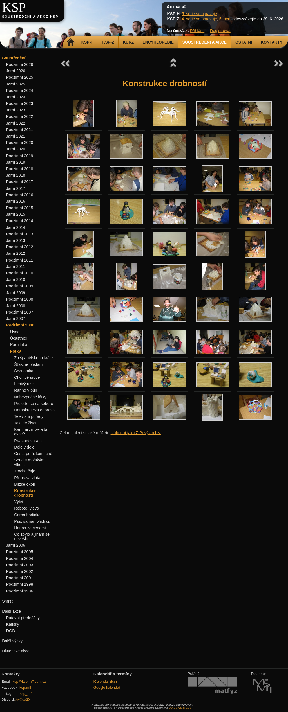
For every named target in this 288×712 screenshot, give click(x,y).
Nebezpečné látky (30, 397)
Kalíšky (12, 624)
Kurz (128, 42)
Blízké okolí (24, 484)
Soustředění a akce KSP (30, 16)
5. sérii (225, 19)
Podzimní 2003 (19, 565)
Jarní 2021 (15, 136)
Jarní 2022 (15, 123)
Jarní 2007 (15, 318)
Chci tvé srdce (27, 377)
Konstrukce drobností (25, 492)
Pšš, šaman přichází (32, 521)
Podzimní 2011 (19, 260)
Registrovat (220, 30)
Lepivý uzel (24, 384)
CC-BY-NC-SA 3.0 (180, 707)
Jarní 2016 (15, 201)
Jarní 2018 (15, 175)
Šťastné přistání (28, 364)
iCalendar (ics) (105, 681)
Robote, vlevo (26, 508)
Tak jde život (25, 423)
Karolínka (18, 345)
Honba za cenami (30, 528)
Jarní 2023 (15, 110)
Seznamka (23, 371)
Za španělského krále (33, 357)
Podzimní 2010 (19, 273)
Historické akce (16, 651)
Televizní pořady (28, 416)
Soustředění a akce (204, 42)
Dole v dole (24, 447)
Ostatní (243, 42)
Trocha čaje (24, 471)
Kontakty (271, 42)
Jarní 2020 (15, 149)
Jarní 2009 (15, 292)
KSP (14, 7)
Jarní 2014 (15, 227)
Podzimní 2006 (20, 325)
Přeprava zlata (27, 478)
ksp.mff (25, 687)
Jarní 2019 (15, 162)
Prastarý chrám (28, 440)
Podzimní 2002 (19, 571)
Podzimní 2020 (19, 142)
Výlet (18, 501)
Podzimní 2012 (19, 247)
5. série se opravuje (199, 14)
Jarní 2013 (15, 240)
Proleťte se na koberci (34, 403)
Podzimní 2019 (19, 156)
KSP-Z (108, 42)
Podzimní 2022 (19, 116)
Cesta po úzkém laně (33, 453)
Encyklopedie (157, 42)
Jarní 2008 (15, 305)
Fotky (15, 351)
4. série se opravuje (199, 19)
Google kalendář (106, 687)
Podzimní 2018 (19, 168)
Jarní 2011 (15, 266)
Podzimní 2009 (19, 286)
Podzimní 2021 (19, 129)
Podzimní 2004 (19, 558)
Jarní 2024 (15, 97)
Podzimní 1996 (19, 591)
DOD (10, 630)
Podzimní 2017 (19, 181)
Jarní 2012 (15, 253)
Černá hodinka (27, 515)
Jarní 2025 (15, 84)
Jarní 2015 (15, 214)
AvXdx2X (22, 699)
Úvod (15, 332)
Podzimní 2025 (19, 77)
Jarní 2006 (15, 545)
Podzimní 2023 (19, 103)
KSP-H (87, 42)
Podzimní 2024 (19, 90)
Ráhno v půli (25, 390)
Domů (71, 42)
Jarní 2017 (15, 188)
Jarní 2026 (15, 71)
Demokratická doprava (34, 410)
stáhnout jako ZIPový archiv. (136, 433)
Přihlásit (197, 30)
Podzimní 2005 (19, 551)
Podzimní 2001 (19, 578)
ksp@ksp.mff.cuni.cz (29, 681)
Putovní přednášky (23, 618)
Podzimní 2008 (19, 299)
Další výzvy (12, 641)
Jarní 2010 (15, 279)
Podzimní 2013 (19, 234)
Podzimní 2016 (19, 195)
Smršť (7, 601)
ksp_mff (26, 693)
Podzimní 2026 (19, 64)
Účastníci (18, 338)
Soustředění (13, 58)
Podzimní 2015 (19, 208)
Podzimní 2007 (19, 312)
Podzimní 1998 (19, 584)
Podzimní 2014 (19, 220)
